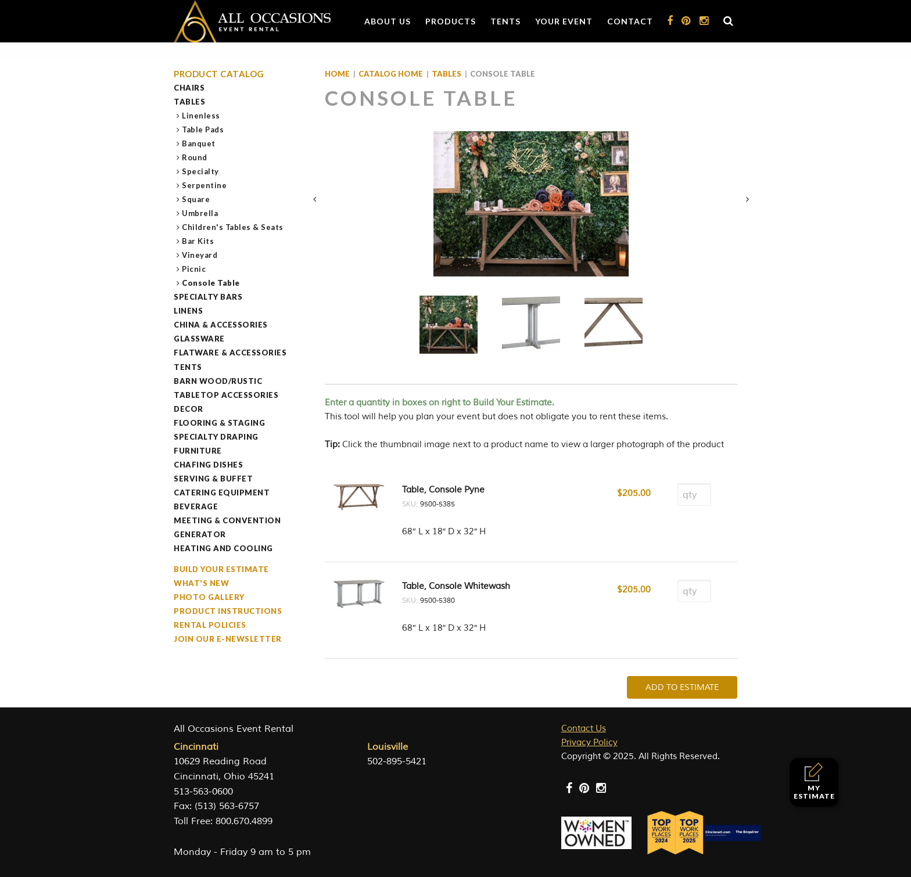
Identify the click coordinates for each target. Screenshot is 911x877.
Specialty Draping (216, 436)
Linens (188, 310)
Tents (505, 21)
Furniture (198, 450)
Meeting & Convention (227, 520)
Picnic (194, 269)
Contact (630, 21)
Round (194, 157)
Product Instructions (228, 611)
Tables (189, 101)
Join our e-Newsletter (228, 639)
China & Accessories (221, 324)
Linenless (201, 115)
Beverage (196, 506)
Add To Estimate (682, 687)
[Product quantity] (694, 494)
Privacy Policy (589, 742)
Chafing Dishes (208, 464)
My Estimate (814, 781)
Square (196, 199)
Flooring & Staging (219, 422)
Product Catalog (219, 74)
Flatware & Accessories (230, 352)
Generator (200, 534)
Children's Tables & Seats (233, 227)
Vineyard (199, 255)
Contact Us (583, 728)
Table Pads (203, 129)
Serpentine (204, 185)
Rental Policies (210, 625)
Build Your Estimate (221, 569)
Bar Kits (198, 241)
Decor (188, 409)
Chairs (189, 87)
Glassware (199, 338)
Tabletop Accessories (226, 395)
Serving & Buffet (213, 478)
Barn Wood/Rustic (218, 381)
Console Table (211, 282)
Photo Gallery (209, 597)
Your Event (564, 21)
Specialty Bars (208, 296)
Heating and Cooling (223, 548)
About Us (387, 21)
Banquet (199, 143)
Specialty (200, 171)
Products (450, 21)
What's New (201, 583)
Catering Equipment (222, 492)
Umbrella (200, 213)
